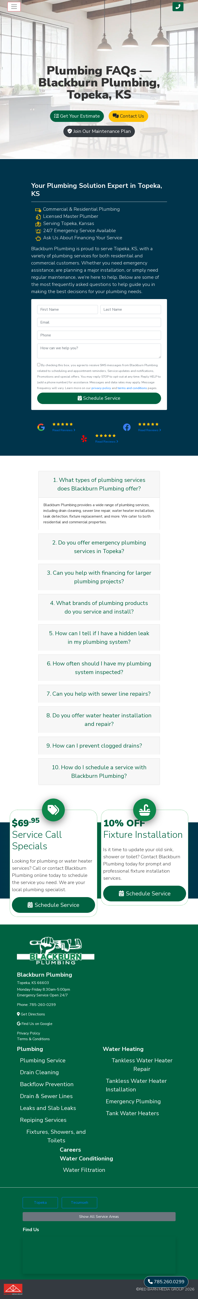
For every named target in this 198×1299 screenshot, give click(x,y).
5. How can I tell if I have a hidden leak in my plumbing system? (99, 638)
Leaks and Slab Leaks (48, 1108)
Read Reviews (63, 430)
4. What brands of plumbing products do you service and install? (99, 607)
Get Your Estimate (77, 116)
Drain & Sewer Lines (46, 1096)
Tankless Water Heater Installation (136, 1085)
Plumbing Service (43, 1060)
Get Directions (31, 1014)
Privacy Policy (28, 1033)
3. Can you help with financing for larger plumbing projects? (99, 577)
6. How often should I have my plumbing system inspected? (99, 668)
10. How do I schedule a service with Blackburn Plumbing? (99, 772)
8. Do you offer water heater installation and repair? (99, 720)
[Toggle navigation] (14, 6)
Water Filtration (84, 1170)
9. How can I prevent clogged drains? (94, 745)
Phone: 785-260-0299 (36, 1004)
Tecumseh (79, 1202)
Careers (70, 1150)
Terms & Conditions (33, 1039)
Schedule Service (99, 398)
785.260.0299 (166, 1282)
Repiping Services (43, 1120)
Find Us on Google (34, 1023)
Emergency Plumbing (133, 1101)
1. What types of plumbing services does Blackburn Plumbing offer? (99, 484)
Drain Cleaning (39, 1072)
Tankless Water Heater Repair (142, 1065)
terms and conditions (132, 388)
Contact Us (128, 116)
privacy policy (101, 388)
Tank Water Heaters (132, 1113)
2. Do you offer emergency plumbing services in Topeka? (99, 547)
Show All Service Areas (99, 1216)
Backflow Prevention (47, 1084)
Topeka (40, 1202)
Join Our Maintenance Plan (99, 131)
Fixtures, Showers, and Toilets (56, 1136)
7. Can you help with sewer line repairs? (98, 694)
